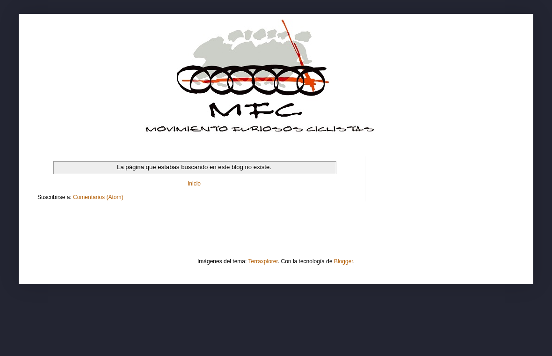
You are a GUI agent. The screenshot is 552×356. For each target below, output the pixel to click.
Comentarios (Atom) (98, 197)
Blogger (343, 261)
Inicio (194, 183)
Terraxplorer (263, 261)
